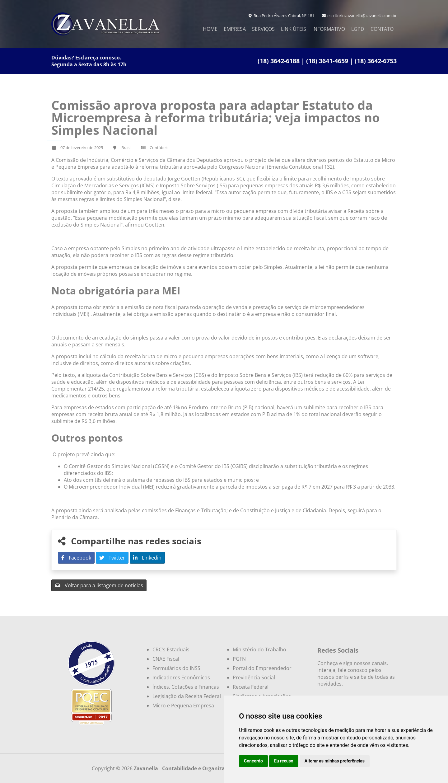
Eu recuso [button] (283, 760)
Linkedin (147, 557)
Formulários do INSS (176, 668)
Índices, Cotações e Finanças (185, 686)
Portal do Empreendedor (262, 668)
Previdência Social (254, 677)
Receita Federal (250, 686)
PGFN (239, 658)
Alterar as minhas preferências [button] (335, 760)
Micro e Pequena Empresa (183, 705)
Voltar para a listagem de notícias (99, 585)
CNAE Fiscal (165, 658)
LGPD (357, 29)
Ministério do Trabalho (259, 649)
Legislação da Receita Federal (186, 696)
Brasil (126, 147)
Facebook (76, 557)
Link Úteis (293, 29)
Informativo (328, 29)
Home (210, 29)
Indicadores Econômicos (181, 677)
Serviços (263, 29)
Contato (382, 29)
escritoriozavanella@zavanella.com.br (359, 15)
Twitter (112, 557)
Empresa (235, 29)
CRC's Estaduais (170, 649)
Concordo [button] (253, 760)
